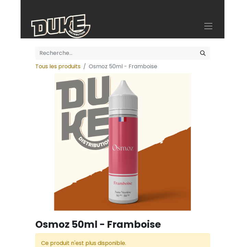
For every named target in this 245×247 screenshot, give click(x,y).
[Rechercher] (203, 53)
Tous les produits (58, 66)
